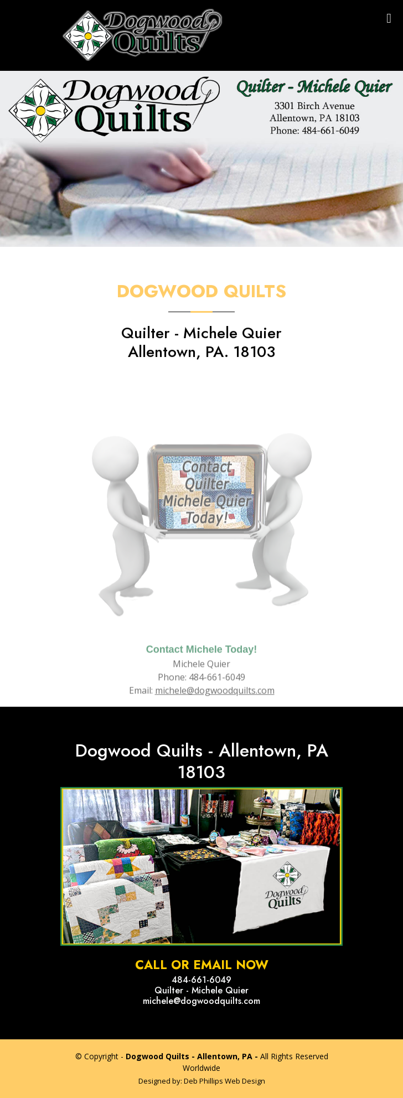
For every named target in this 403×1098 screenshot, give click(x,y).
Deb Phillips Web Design (224, 1081)
